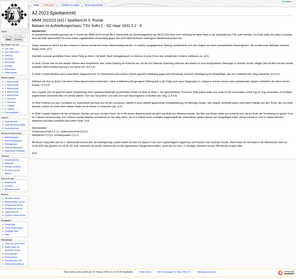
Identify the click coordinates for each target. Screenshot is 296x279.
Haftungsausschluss (206, 272)
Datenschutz (11, 72)
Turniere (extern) (13, 167)
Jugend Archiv (11, 212)
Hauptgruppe (11, 144)
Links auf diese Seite (15, 243)
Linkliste (8, 186)
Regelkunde (10, 182)
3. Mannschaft (11, 88)
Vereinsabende (12, 160)
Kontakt (8, 66)
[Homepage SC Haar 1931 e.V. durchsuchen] (14, 36)
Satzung (9, 55)
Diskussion (49, 5)
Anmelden (287, 1)
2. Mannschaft (11, 85)
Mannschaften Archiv (15, 202)
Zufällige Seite (11, 231)
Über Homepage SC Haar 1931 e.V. (174, 272)
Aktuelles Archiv (12, 198)
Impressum (10, 69)
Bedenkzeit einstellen (15, 151)
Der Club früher (12, 52)
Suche (4, 31)
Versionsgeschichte (94, 5)
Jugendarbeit (11, 121)
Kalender (9, 163)
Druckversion (11, 257)
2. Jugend (9, 109)
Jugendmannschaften (15, 125)
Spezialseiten (11, 254)
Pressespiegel (11, 112)
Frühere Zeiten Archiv (15, 215)
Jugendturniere (12, 128)
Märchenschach (12, 189)
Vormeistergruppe (13, 141)
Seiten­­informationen (14, 264)
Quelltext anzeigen (71, 5)
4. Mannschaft (11, 92)
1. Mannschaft (11, 81)
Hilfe (7, 234)
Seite (36, 5)
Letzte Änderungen (14, 228)
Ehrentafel (10, 62)
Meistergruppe (11, 137)
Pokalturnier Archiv (14, 208)
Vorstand (9, 59)
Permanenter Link (13, 260)
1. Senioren (10, 98)
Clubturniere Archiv (14, 205)
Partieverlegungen (13, 147)
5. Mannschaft (11, 95)
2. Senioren (10, 102)
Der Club (9, 49)
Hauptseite (10, 224)
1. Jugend (9, 105)
